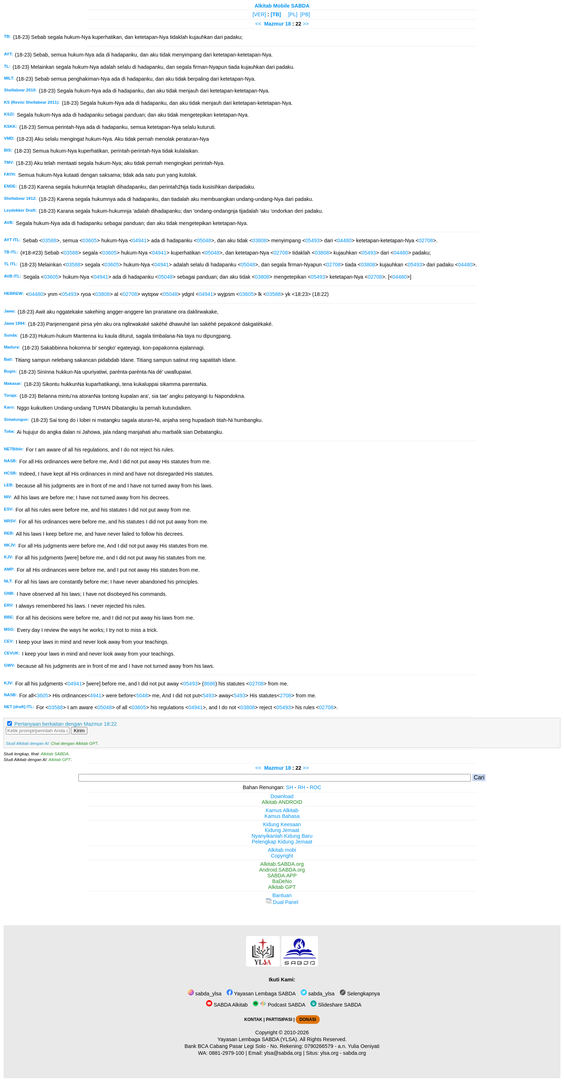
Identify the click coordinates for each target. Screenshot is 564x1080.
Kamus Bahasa (282, 816)
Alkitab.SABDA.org (282, 864)
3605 (42, 695)
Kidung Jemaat (282, 830)
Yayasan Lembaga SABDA (261, 993)
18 (288, 24)
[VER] (259, 14)
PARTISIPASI (279, 1019)
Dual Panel (282, 902)
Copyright (282, 856)
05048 (204, 240)
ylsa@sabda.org (282, 1053)
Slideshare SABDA (335, 1005)
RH (301, 787)
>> (306, 24)
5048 (142, 695)
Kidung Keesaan (282, 824)
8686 (209, 684)
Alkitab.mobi (282, 850)
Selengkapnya (360, 993)
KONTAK (253, 1019)
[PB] (305, 14)
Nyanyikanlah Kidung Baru (282, 836)
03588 (49, 240)
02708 (426, 240)
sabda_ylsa (205, 993)
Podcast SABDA (279, 1005)
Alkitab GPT (59, 759)
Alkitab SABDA (54, 754)
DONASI (307, 1019)
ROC (315, 787)
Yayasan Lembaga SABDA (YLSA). (258, 1039)
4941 (95, 695)
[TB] (275, 14)
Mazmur (273, 24)
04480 (344, 240)
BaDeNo (282, 881)
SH (289, 787)
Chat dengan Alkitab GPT (74, 743)
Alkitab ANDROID (282, 802)
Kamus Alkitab (281, 810)
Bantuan (282, 895)
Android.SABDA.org (282, 870)
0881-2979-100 (226, 1053)
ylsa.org (329, 1053)
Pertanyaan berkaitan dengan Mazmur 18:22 (65, 724)
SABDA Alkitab (226, 1005)
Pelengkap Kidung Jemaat (282, 842)
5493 (208, 695)
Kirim (79, 730)
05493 (312, 240)
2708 (285, 695)
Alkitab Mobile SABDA (282, 6)
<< (258, 24)
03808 (259, 240)
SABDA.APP (282, 875)
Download (282, 796)
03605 (89, 240)
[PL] (292, 14)
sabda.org (354, 1053)
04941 (139, 240)
